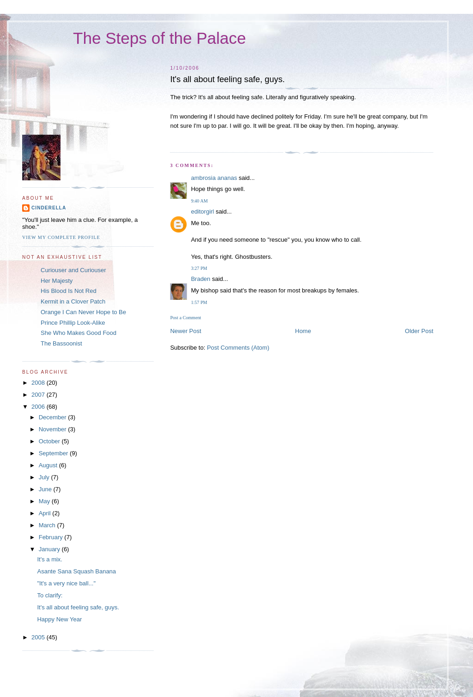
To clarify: (49, 595)
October (50, 441)
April (46, 513)
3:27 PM (199, 268)
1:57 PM (199, 302)
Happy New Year (59, 619)
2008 (39, 382)
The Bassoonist (61, 343)
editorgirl (202, 211)
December (53, 417)
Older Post (419, 331)
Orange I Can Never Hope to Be (83, 312)
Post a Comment (185, 317)
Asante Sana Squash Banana (76, 571)
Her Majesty (57, 280)
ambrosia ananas (214, 177)
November (53, 429)
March (48, 525)
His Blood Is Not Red (69, 290)
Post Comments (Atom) (238, 347)
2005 (39, 637)
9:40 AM (199, 200)
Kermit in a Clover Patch (73, 301)
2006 (39, 406)
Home (303, 331)
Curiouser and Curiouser (73, 270)
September (54, 453)
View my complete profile (61, 237)
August (49, 465)
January (50, 549)
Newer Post (185, 331)
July (45, 477)
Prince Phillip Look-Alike (73, 322)
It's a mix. (49, 559)
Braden (200, 278)
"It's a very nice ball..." (66, 583)
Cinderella (48, 207)
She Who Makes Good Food (78, 332)
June (46, 489)
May (45, 501)
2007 (39, 394)
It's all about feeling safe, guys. (78, 607)
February (52, 537)
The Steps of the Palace (159, 38)
